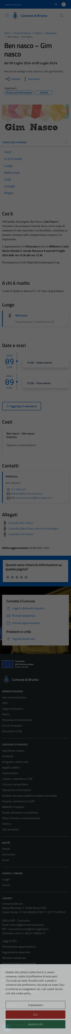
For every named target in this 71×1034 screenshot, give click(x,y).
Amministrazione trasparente (19, 963)
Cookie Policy (9, 975)
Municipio (21, 315)
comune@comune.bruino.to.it (27, 925)
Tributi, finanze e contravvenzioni (21, 818)
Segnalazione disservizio (16, 952)
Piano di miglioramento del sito (20, 991)
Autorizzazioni (10, 773)
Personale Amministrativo (17, 720)
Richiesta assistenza (14, 958)
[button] (7, 1027)
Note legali (8, 980)
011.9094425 (16, 489)
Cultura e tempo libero (15, 784)
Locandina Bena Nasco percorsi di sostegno (33, 528)
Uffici (5, 703)
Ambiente (7, 756)
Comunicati (8, 854)
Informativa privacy (13, 969)
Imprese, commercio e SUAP (18, 801)
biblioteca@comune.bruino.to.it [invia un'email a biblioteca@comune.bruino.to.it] (24, 494)
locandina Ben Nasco (20, 523)
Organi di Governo (12, 709)
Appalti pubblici (11, 767)
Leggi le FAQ (9, 941)
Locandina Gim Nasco (20, 534)
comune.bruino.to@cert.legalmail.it (28, 929)
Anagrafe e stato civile (15, 762)
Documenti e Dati (12, 731)
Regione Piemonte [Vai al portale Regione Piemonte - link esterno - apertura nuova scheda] (13, 4)
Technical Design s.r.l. (26, 1025)
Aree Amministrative (14, 697)
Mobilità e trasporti (13, 807)
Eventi (6, 885)
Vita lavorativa (10, 829)
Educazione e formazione (16, 790)
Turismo (6, 824)
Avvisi (5, 860)
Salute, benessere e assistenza (20, 812)
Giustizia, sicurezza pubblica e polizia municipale (29, 795)
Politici (6, 714)
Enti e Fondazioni (12, 725)
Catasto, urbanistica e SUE (17, 779)
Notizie (6, 849)
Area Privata (9, 1005)
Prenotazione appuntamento (19, 946)
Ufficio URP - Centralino (16, 920)
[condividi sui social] (12, 79)
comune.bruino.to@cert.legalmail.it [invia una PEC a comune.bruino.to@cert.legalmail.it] (34, 498)
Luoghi (6, 879)
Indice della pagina (35, 142)
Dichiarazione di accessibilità (18, 986)
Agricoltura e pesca (13, 750)
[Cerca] (61, 15)
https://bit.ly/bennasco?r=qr (42, 262)
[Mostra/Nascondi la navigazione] (7, 15)
